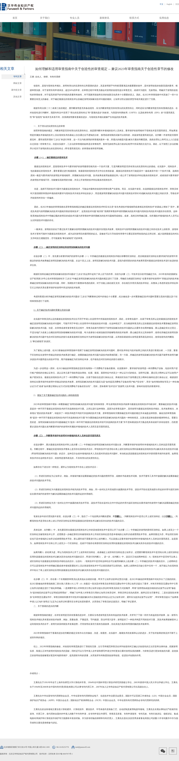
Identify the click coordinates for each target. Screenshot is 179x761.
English (169, 4)
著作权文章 (16, 90)
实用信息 (164, 18)
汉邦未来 (51, 754)
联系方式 (134, 18)
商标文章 (17, 83)
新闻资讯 (104, 18)
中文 (161, 4)
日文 (177, 4)
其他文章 (17, 97)
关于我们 (45, 18)
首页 (15, 18)
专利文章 (17, 76)
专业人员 (74, 18)
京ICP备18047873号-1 (64, 754)
